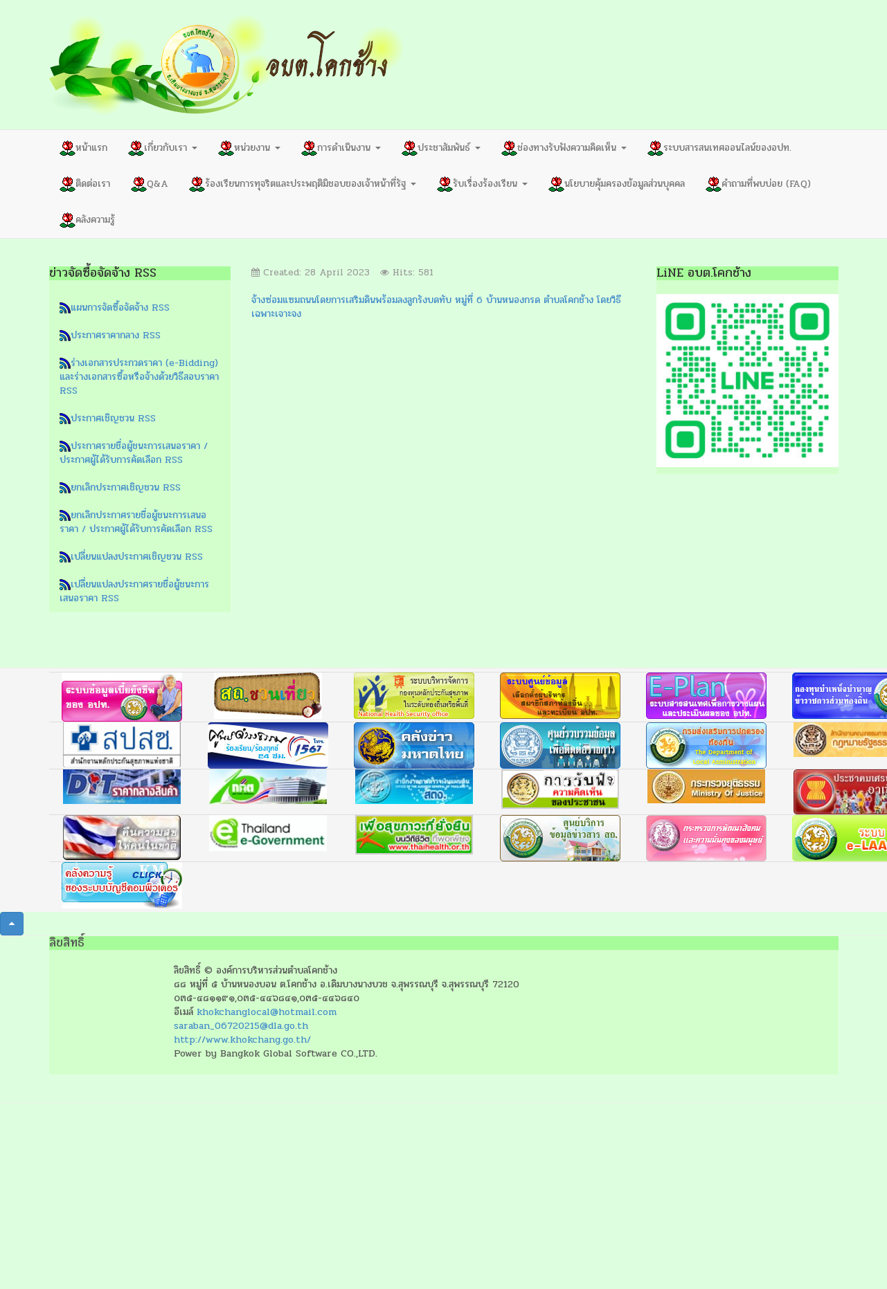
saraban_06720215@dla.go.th (241, 1025)
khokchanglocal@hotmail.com (267, 1012)
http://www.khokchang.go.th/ (242, 1039)
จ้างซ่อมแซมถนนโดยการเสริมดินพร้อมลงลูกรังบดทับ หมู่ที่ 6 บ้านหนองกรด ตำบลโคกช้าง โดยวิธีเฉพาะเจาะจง (436, 307)
